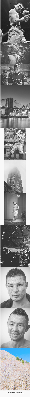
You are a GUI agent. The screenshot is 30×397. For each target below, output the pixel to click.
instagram (17, 392)
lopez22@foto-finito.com (11, 392)
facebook (20, 392)
